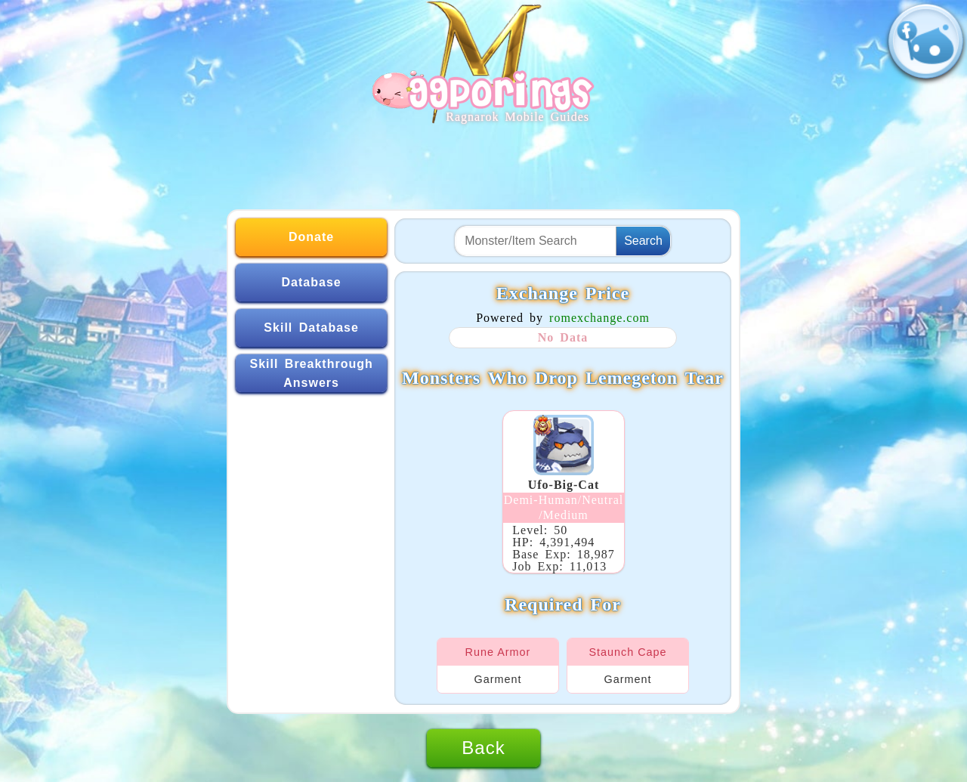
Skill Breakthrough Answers (310, 373)
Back (483, 747)
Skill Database (311, 327)
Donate (311, 236)
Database (311, 282)
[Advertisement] (483, 160)
